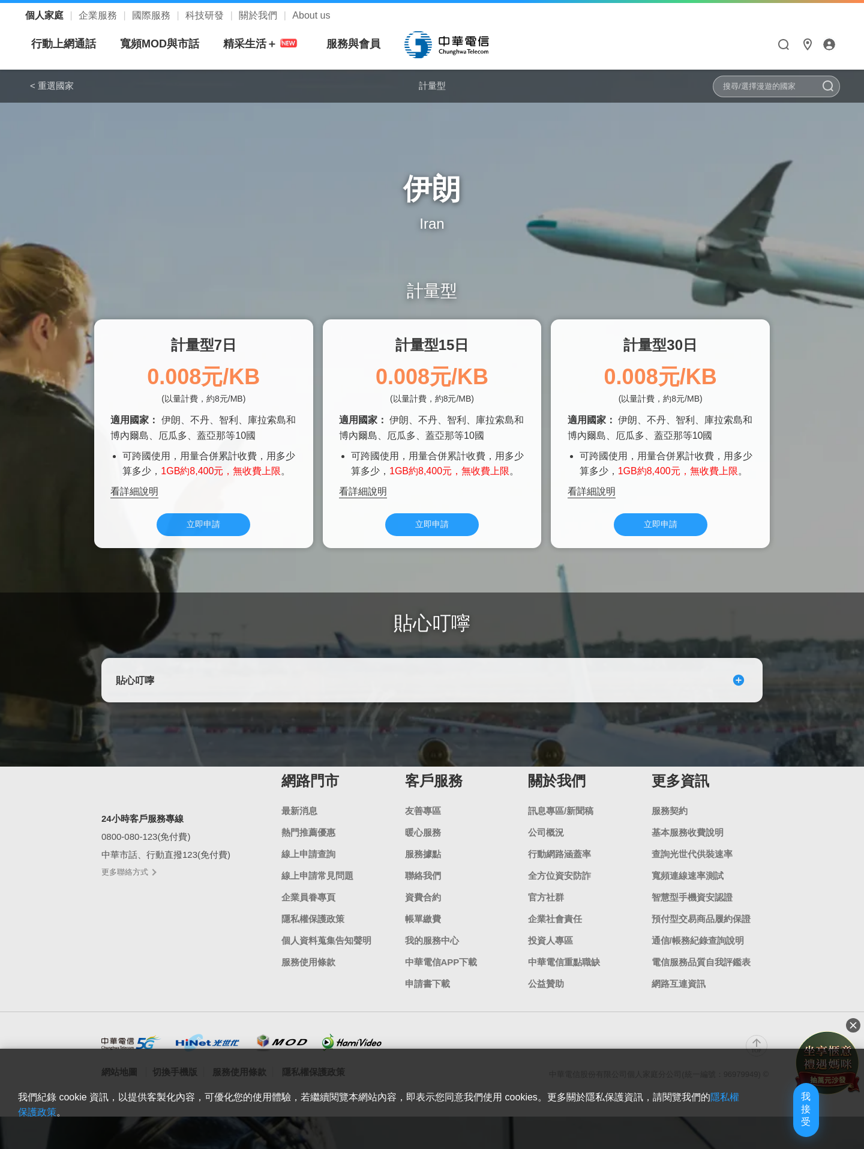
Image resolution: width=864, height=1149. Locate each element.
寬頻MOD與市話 (272, 44)
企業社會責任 (555, 931)
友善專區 (423, 823)
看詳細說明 (134, 495)
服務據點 (423, 866)
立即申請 (203, 530)
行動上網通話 (176, 44)
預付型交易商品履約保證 (701, 931)
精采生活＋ (375, 44)
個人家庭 (45, 15)
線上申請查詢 (308, 866)
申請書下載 (427, 996)
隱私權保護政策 (312, 931)
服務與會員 (466, 44)
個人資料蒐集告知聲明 (326, 952)
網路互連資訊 (679, 996)
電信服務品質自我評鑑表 (701, 974)
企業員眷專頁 (308, 909)
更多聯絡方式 (128, 883)
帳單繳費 (423, 931)
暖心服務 (423, 844)
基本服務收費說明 (688, 844)
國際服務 (152, 15)
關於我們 (259, 15)
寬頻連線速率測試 (688, 887)
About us (311, 15)
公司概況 (546, 844)
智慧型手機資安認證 (692, 909)
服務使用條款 (308, 974)
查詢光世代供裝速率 (692, 866)
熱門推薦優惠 (308, 844)
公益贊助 (546, 996)
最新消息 (299, 823)
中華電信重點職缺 (564, 974)
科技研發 (205, 15)
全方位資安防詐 (559, 887)
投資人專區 (550, 952)
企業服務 (99, 15)
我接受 (783, 1120)
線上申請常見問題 (317, 887)
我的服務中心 (432, 952)
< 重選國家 (52, 85)
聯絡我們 (423, 887)
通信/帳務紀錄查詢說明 (698, 952)
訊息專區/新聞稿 (560, 823)
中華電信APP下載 (441, 974)
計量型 (432, 85)
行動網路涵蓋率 (559, 866)
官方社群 (546, 909)
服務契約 (670, 823)
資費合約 (423, 909)
